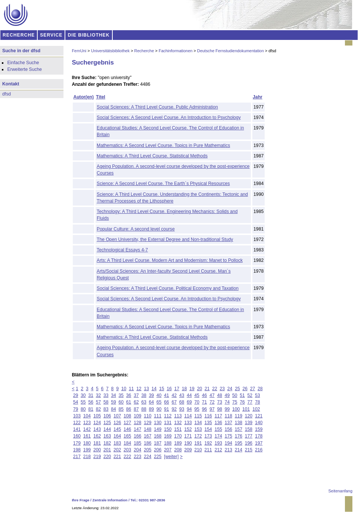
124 (97, 422)
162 (97, 436)
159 (258, 429)
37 (136, 395)
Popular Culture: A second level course (136, 229)
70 (197, 402)
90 (159, 409)
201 (107, 449)
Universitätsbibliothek (110, 50)
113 (177, 416)
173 (208, 436)
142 (87, 429)
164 (117, 436)
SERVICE (51, 35)
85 (121, 409)
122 (77, 422)
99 (227, 409)
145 (117, 429)
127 (127, 422)
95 (197, 409)
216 (258, 449)
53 (257, 395)
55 (83, 402)
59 (113, 402)
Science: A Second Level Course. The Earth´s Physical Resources (163, 183)
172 (198, 436)
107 (117, 416)
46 (204, 395)
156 (228, 429)
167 (147, 436)
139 (248, 422)
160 (77, 436)
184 (127, 443)
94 (189, 409)
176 (238, 436)
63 (143, 402)
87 (136, 409)
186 (147, 443)
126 (117, 422)
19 (191, 388)
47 (212, 395)
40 (159, 395)
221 (117, 456)
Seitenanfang (340, 491)
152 (188, 429)
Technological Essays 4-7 (122, 250)
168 (157, 436)
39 (151, 395)
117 (218, 416)
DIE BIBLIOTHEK (89, 35)
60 (121, 402)
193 (218, 443)
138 (238, 422)
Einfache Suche (23, 62)
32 (98, 395)
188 (167, 443)
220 (107, 456)
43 (181, 395)
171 (188, 436)
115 (198, 416)
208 (177, 449)
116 (208, 416)
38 (143, 395)
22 (214, 388)
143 (97, 429)
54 (75, 402)
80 (83, 409)
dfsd (6, 94)
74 (227, 402)
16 (169, 388)
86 (128, 409)
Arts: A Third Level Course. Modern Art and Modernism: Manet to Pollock (170, 260)
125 (107, 422)
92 (174, 409)
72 (212, 402)
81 (90, 409)
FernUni (79, 50)
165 (127, 436)
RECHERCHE (19, 35)
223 (137, 456)
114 (188, 416)
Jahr (257, 97)
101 (246, 409)
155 (218, 429)
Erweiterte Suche (24, 69)
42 (174, 395)
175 (228, 436)
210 (198, 449)
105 (97, 416)
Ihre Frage (80, 500)
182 (107, 443)
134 (198, 422)
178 (258, 436)
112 (167, 416)
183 (117, 443)
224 (147, 456)
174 (218, 436)
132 (177, 422)
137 (228, 422)
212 (218, 449)
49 (227, 395)
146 (127, 429)
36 (128, 395)
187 (157, 443)
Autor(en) (83, 97)
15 (161, 388)
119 (238, 416)
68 (181, 402)
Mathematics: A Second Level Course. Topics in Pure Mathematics (163, 145)
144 (107, 429)
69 (189, 402)
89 (151, 409)
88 (143, 409)
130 (157, 422)
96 (204, 409)
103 (77, 416)
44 (189, 395)
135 (208, 422)
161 (87, 436)
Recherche (144, 50)
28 (260, 388)
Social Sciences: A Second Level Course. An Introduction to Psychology (169, 117)
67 (174, 402)
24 (230, 388)
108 (127, 416)
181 (97, 443)
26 (245, 388)
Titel (100, 97)
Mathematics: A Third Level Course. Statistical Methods (152, 156)
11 (131, 388)
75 (234, 402)
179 (77, 443)
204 (137, 449)
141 (77, 429)
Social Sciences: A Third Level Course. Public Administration (157, 107)
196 (248, 443)
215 (248, 449)
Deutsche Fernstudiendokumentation (230, 50)
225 (157, 456)
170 (177, 436)
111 (157, 416)
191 (198, 443)
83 (106, 409)
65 (159, 402)
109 (137, 416)
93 (181, 409)
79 (75, 409)
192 (208, 443)
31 (90, 395)
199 (87, 449)
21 (207, 388)
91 (166, 409)
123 (87, 422)
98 (219, 409)
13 (146, 388)
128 (137, 422)
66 (166, 402)
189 (177, 443)
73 (219, 402)
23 (222, 388)
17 (177, 388)
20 (199, 388)
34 (113, 395)
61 (128, 402)
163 (107, 436)
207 (167, 449)
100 (236, 409)
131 (167, 422)
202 (117, 449)
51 (242, 395)
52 (250, 395)
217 (77, 456)
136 (218, 422)
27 (252, 388)
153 (198, 429)
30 (83, 395)
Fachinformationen (176, 50)
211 (208, 449)
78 (257, 402)
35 (121, 395)
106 (107, 416)
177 (248, 436)
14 (154, 388)
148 (147, 429)
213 (228, 449)
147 (137, 429)
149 (157, 429)
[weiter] (171, 456)
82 (98, 409)
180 (87, 443)
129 (147, 422)
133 (188, 422)
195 (238, 443)
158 (248, 429)
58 (106, 402)
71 (204, 402)
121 (258, 416)
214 (238, 449)
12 (138, 388)
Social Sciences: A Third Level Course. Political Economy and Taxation (168, 288)
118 (228, 416)
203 (127, 449)
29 (75, 395)
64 (151, 402)
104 (87, 416)
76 (242, 402)
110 (147, 416)
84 (113, 409)
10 (124, 388)
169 (167, 436)
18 (184, 388)
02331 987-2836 (152, 500)
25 (237, 388)
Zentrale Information (110, 500)
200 (97, 449)
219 (97, 456)
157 (238, 429)
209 (188, 449)
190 (188, 443)
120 (248, 416)
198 (77, 449)
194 (228, 443)
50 (234, 395)
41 (166, 395)
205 (147, 449)
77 (250, 402)
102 (256, 409)
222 (127, 456)
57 (98, 402)
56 (90, 402)
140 (258, 422)
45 (197, 395)
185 (137, 443)
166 (137, 436)
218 (87, 456)
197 (258, 443)
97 (212, 409)
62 (136, 402)
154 (208, 429)
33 (106, 395)
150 (167, 429)
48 (219, 395)
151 (177, 429)
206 (157, 449)
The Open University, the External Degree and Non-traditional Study (165, 239)
